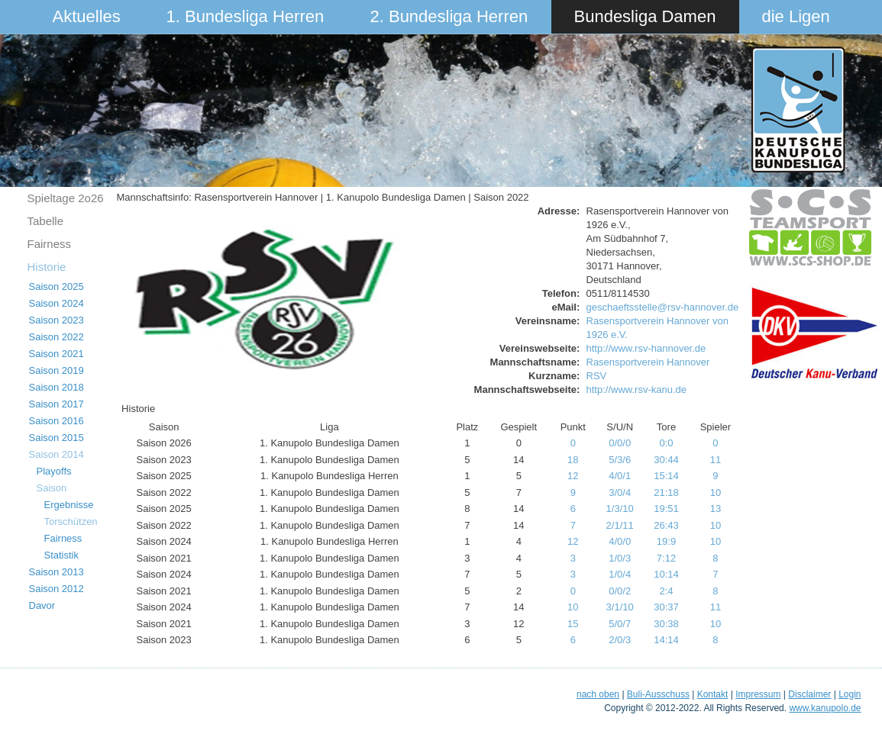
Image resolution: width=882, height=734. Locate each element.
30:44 (666, 459)
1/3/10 (620, 508)
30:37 (666, 607)
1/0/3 (620, 558)
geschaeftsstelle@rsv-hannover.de (662, 307)
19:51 (666, 508)
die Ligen (796, 16)
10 (715, 492)
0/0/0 (620, 443)
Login (849, 694)
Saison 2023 (56, 320)
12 (572, 475)
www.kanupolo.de (825, 708)
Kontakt (713, 694)
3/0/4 (620, 492)
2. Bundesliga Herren (449, 16)
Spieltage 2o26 (65, 198)
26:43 (666, 525)
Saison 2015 (56, 437)
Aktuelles (87, 16)
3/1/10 (620, 607)
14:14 (666, 639)
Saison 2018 (56, 387)
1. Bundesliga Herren (245, 16)
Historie (46, 266)
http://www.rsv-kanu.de (636, 389)
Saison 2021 (56, 353)
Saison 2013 (56, 572)
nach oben (598, 694)
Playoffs (54, 471)
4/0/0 (620, 541)
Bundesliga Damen (645, 16)
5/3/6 (620, 459)
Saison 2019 (56, 370)
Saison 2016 (56, 421)
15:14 (666, 475)
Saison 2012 (56, 588)
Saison (52, 488)
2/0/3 (620, 639)
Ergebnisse (69, 504)
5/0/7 (620, 623)
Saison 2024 (56, 303)
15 (572, 623)
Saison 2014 (56, 454)
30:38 (666, 623)
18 (572, 459)
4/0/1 (620, 475)
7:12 (666, 558)
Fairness (49, 243)
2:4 (666, 591)
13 (715, 508)
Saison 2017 (56, 404)
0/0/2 (620, 591)
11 (715, 459)
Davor (42, 605)
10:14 (666, 574)
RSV (596, 375)
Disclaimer (809, 694)
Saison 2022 (56, 337)
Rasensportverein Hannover (648, 362)
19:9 (666, 541)
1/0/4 (620, 574)
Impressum (757, 694)
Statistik (61, 555)
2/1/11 (620, 525)
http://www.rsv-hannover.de (646, 348)
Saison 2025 (56, 286)
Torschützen (71, 521)
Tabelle (45, 220)
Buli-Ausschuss (658, 694)
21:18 (666, 492)
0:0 (666, 443)
